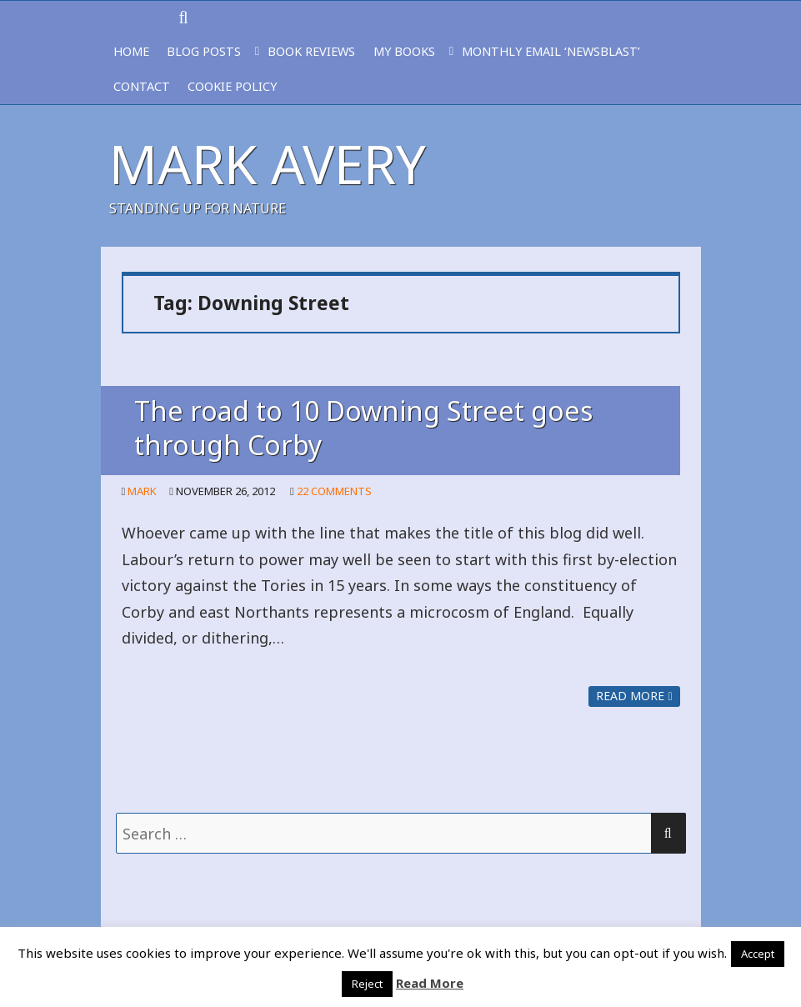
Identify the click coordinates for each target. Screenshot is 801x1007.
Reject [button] (367, 983)
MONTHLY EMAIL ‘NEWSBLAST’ (551, 51)
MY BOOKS (404, 51)
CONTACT (141, 86)
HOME (131, 51)
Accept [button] (757, 953)
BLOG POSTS (204, 51)
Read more (634, 696)
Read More (429, 982)
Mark (142, 490)
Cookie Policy (232, 86)
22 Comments (334, 490)
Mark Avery (267, 164)
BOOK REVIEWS (311, 51)
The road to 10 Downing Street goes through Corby (363, 428)
